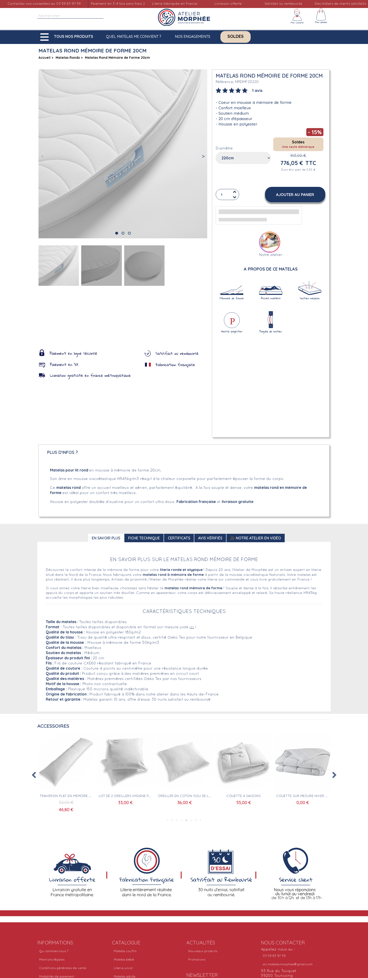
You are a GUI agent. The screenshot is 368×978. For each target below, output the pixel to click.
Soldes (235, 36)
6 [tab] (191, 820)
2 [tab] (172, 820)
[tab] (239, 90)
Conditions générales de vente (62, 968)
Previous (33, 775)
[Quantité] (227, 194)
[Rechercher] (70, 16)
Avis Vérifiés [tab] (210, 538)
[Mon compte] (297, 16)
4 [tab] (181, 820)
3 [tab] (177, 820)
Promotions (196, 959)
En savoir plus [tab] (106, 538)
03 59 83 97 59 (274, 956)
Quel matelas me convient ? (133, 36)
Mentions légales (52, 959)
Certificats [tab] (179, 538)
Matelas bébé (124, 959)
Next (334, 775)
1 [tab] (167, 820)
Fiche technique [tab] (144, 538)
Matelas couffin (125, 951)
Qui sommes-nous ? (54, 951)
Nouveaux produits (202, 951)
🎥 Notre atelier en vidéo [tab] (255, 538)
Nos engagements (192, 36)
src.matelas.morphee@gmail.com (288, 964)
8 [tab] (200, 820)
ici (192, 627)
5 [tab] (186, 820)
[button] (67, 37)
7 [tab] (195, 820)
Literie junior (123, 968)
